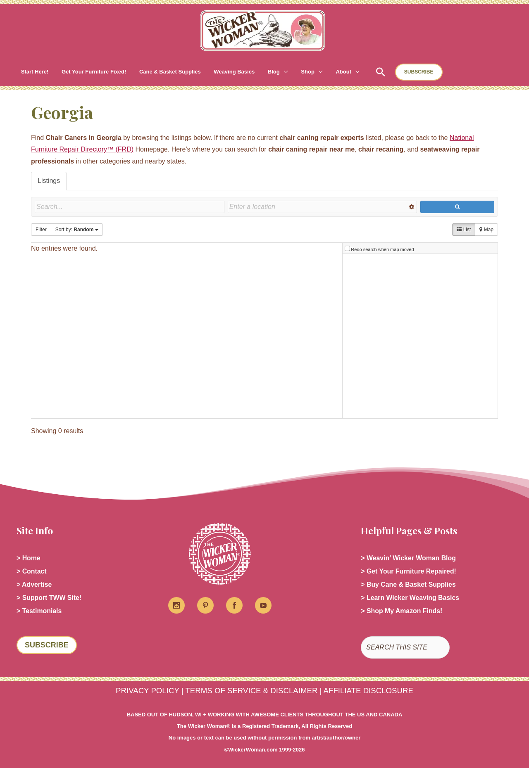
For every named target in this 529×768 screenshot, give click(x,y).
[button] (262, 71)
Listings (49, 180)
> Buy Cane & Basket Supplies (409, 584)
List (464, 229)
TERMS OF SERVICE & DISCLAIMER (251, 690)
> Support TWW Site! (49, 597)
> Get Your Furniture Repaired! (409, 571)
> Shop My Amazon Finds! (402, 610)
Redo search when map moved (382, 249)
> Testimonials (39, 610)
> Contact (32, 571)
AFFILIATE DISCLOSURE (368, 690)
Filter (41, 229)
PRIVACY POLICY (147, 690)
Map (486, 229)
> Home (29, 558)
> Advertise (34, 584)
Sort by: (76, 229)
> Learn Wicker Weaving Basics (410, 597)
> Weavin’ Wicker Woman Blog (409, 558)
